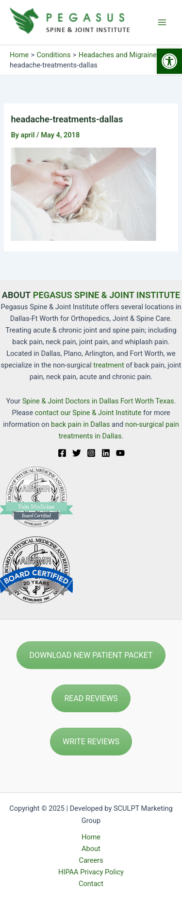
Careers (91, 860)
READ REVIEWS (90, 698)
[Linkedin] (105, 453)
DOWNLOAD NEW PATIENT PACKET (90, 655)
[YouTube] (120, 453)
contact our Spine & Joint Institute (88, 412)
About (91, 848)
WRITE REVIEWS (91, 741)
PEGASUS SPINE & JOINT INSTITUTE (106, 295)
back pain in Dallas (81, 424)
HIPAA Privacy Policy (91, 872)
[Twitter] (76, 453)
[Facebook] (62, 453)
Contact (91, 883)
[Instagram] (91, 453)
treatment (108, 365)
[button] (169, 61)
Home (91, 837)
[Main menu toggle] (162, 22)
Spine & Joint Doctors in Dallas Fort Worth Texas (98, 401)
